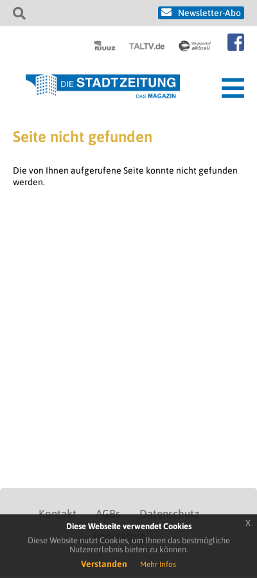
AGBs (108, 513)
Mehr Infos (158, 564)
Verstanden (104, 564)
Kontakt (57, 513)
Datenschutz (169, 513)
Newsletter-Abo (209, 13)
